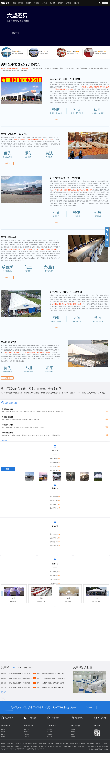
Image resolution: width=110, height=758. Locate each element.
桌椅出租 (44, 3)
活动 (7, 499)
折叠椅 (30, 743)
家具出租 (3, 731)
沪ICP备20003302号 (40, 749)
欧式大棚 (49, 734)
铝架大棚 (29, 746)
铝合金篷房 (105, 746)
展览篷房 (87, 746)
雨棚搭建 (26, 734)
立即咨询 (89, 707)
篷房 (7, 469)
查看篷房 (3, 692)
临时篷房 (26, 729)
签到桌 (12, 743)
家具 (13, 668)
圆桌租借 (52, 3)
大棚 (7, 490)
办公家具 (49, 731)
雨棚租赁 (36, 3)
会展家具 (17, 746)
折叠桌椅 (49, 729)
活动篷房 (99, 746)
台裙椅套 (73, 731)
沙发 (7, 486)
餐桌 (12, 746)
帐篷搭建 (3, 734)
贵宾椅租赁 (104, 743)
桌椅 (7, 473)
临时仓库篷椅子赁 (30, 749)
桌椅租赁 (3, 729)
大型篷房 (3, 736)
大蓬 (7, 494)
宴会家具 (73, 734)
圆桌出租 (76, 3)
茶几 (25, 746)
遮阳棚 (79, 746)
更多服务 (4, 441)
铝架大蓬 (49, 736)
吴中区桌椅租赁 (75, 726)
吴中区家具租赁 (5, 726)
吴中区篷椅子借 (28, 726)
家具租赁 (21, 3)
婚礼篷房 (73, 736)
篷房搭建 (28, 3)
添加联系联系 (11, 632)
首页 (14, 3)
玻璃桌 (40, 743)
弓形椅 (44, 743)
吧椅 (52, 743)
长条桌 (8, 743)
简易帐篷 (26, 731)
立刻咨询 (7, 163)
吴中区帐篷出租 (51, 726)
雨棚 (7, 482)
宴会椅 (17, 743)
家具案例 (60, 3)
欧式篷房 (93, 746)
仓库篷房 (68, 3)
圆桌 (7, 503)
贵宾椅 (22, 743)
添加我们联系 (98, 726)
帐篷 (7, 477)
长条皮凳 (35, 743)
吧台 (60, 746)
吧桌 (49, 743)
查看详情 (55, 119)
